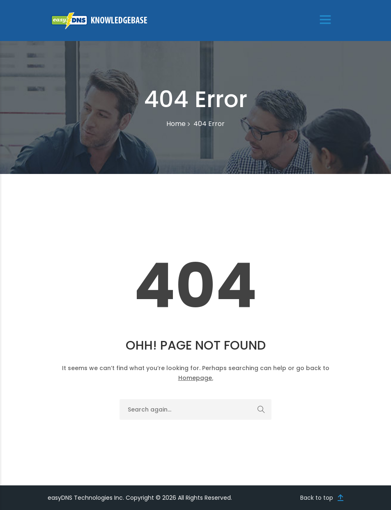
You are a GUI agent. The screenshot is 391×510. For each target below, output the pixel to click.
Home (176, 123)
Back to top (316, 498)
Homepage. (195, 378)
